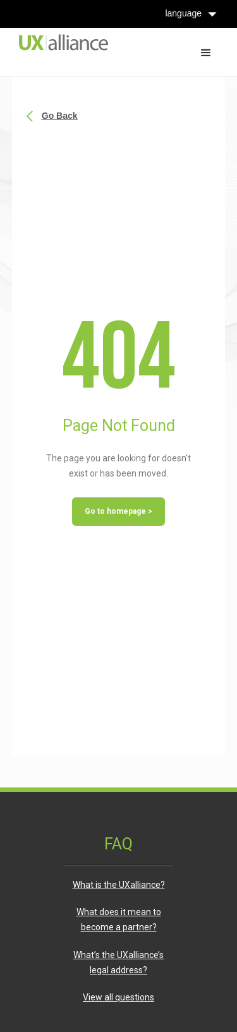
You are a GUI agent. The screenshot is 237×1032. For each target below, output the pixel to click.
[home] (60, 40)
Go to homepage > (118, 511)
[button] (206, 52)
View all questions (118, 997)
